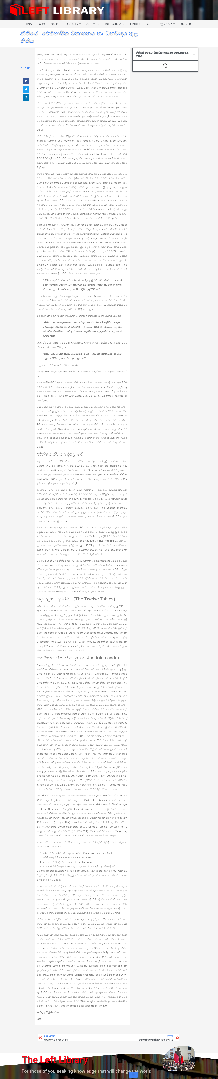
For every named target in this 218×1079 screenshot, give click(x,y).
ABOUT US (186, 23)
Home (29, 23)
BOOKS (56, 24)
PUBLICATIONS (114, 24)
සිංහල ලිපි (92, 24)
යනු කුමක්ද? (167, 24)
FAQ (149, 24)
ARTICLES (74, 24)
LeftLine (135, 23)
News (41, 23)
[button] (26, 81)
